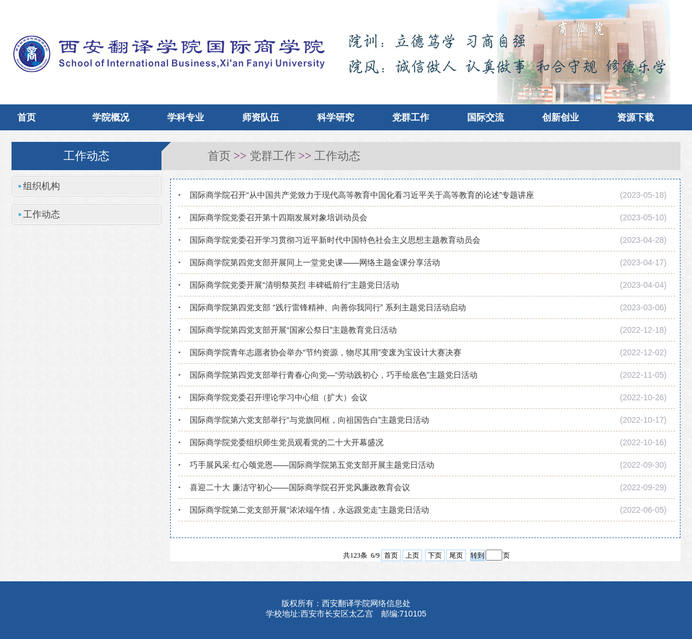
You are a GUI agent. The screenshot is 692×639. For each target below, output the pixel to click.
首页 (26, 117)
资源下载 (635, 117)
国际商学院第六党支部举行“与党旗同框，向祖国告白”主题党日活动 (309, 419)
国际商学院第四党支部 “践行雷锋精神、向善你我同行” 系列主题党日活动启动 (328, 307)
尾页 (456, 555)
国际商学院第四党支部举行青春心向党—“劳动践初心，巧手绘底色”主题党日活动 (333, 374)
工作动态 (337, 155)
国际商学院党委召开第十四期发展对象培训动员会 (278, 217)
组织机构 (41, 186)
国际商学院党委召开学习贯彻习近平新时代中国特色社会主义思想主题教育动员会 (335, 240)
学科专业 (185, 117)
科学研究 (335, 117)
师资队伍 (260, 117)
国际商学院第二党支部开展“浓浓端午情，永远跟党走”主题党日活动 (309, 509)
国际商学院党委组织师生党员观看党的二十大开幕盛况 (286, 442)
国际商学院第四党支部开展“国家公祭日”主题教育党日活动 (293, 329)
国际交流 (485, 117)
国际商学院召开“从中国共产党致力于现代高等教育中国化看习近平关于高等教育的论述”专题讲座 (362, 195)
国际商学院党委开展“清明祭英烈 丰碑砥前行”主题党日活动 (294, 285)
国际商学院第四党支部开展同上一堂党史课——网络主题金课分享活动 (315, 262)
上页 (412, 555)
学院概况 (110, 117)
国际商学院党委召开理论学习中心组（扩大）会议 (278, 397)
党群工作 (410, 117)
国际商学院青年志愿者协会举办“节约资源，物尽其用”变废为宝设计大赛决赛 (325, 352)
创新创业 (560, 117)
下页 (435, 555)
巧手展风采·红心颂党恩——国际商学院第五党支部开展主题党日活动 (312, 464)
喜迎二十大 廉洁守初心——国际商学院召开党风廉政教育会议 (300, 487)
